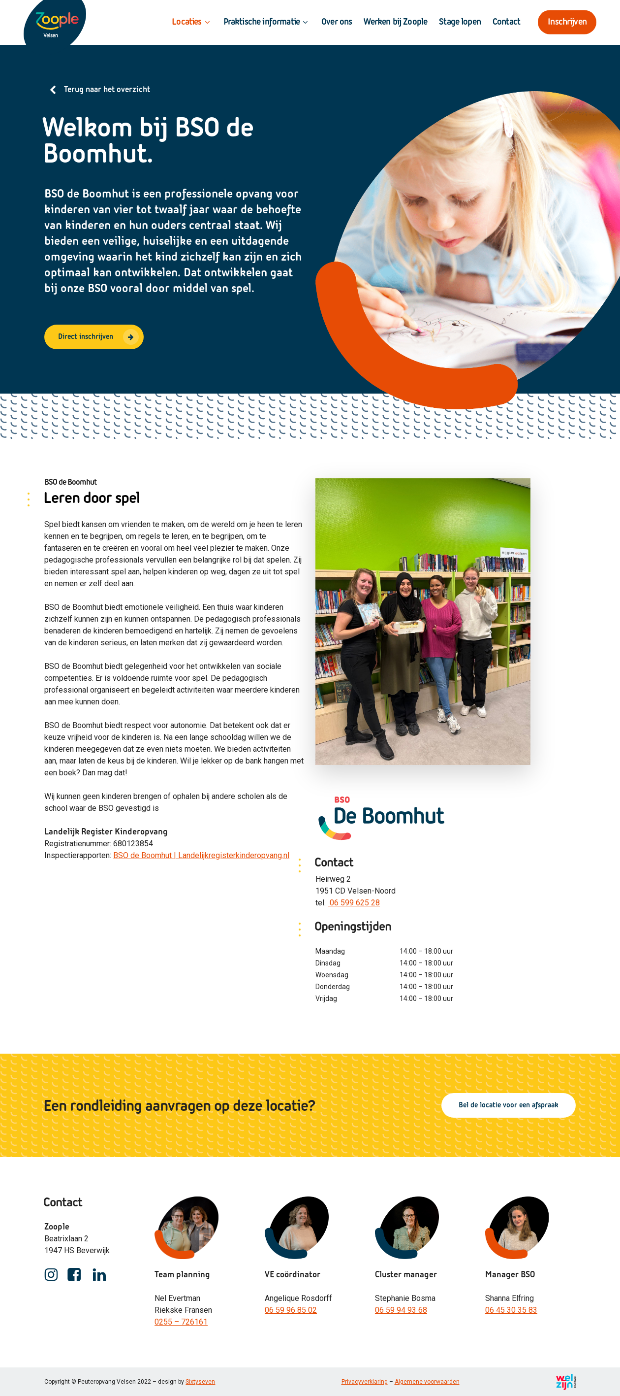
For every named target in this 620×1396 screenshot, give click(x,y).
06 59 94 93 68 (401, 1310)
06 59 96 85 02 (291, 1310)
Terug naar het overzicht (107, 90)
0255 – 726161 (181, 1322)
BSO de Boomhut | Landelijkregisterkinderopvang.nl (201, 855)
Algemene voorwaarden (427, 1381)
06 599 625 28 (354, 902)
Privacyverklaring (364, 1381)
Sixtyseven (200, 1381)
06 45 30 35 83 (511, 1310)
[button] (94, 337)
